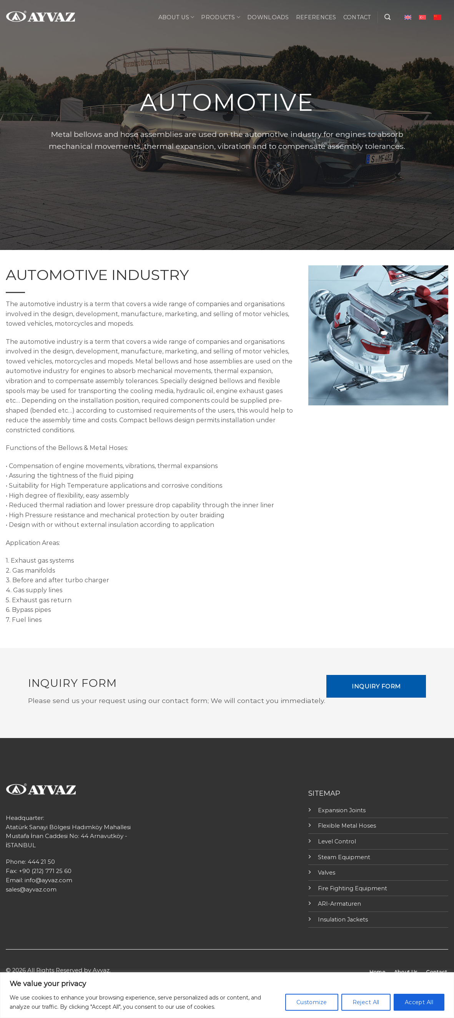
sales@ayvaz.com (31, 889)
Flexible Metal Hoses (347, 825)
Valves (326, 872)
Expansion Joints (342, 810)
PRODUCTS (220, 17)
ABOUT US (176, 17)
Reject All (366, 1002)
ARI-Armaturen (339, 903)
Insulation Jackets (343, 919)
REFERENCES (316, 17)
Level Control (337, 841)
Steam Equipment (344, 857)
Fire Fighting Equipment (352, 888)
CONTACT (357, 17)
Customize (311, 1002)
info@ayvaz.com (48, 880)
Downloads (268, 17)
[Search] (387, 17)
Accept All (419, 1002)
